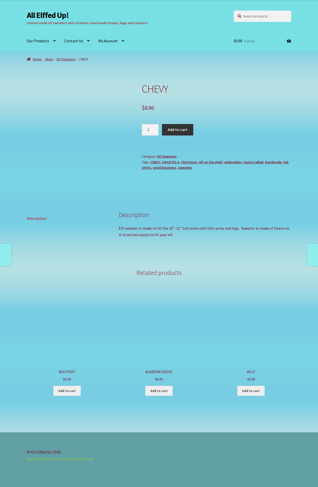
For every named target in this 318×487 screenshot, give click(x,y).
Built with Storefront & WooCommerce (60, 458)
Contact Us (73, 40)
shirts (146, 167)
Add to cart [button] (67, 391)
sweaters (185, 167)
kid (285, 162)
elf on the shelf (211, 162)
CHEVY (155, 162)
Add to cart (178, 129)
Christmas (189, 162)
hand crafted (253, 162)
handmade (273, 162)
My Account (108, 40)
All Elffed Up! (48, 15)
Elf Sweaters (66, 59)
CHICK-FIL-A (170, 162)
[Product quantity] (150, 129)
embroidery (233, 162)
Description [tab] (37, 218)
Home (37, 59)
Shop (49, 59)
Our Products (38, 40)
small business (164, 167)
